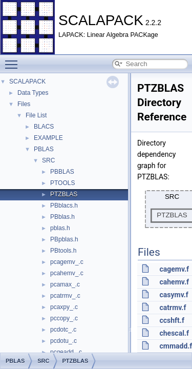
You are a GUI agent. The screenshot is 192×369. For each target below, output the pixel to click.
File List (36, 115)
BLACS (44, 126)
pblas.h (60, 228)
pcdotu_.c (63, 340)
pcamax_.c (65, 284)
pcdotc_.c (63, 329)
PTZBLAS (63, 194)
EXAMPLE (48, 137)
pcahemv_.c (66, 273)
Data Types (32, 92)
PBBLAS (62, 171)
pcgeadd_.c (66, 352)
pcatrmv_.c (65, 295)
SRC (48, 160)
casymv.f (173, 295)
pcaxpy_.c (64, 307)
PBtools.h (63, 250)
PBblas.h (62, 216)
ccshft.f (171, 320)
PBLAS (44, 149)
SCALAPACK (27, 81)
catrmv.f (172, 307)
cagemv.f (174, 269)
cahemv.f (173, 282)
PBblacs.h (64, 205)
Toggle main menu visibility (14, 60)
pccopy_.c (64, 318)
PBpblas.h (64, 239)
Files (23, 104)
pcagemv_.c (66, 261)
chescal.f (173, 333)
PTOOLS (62, 183)
